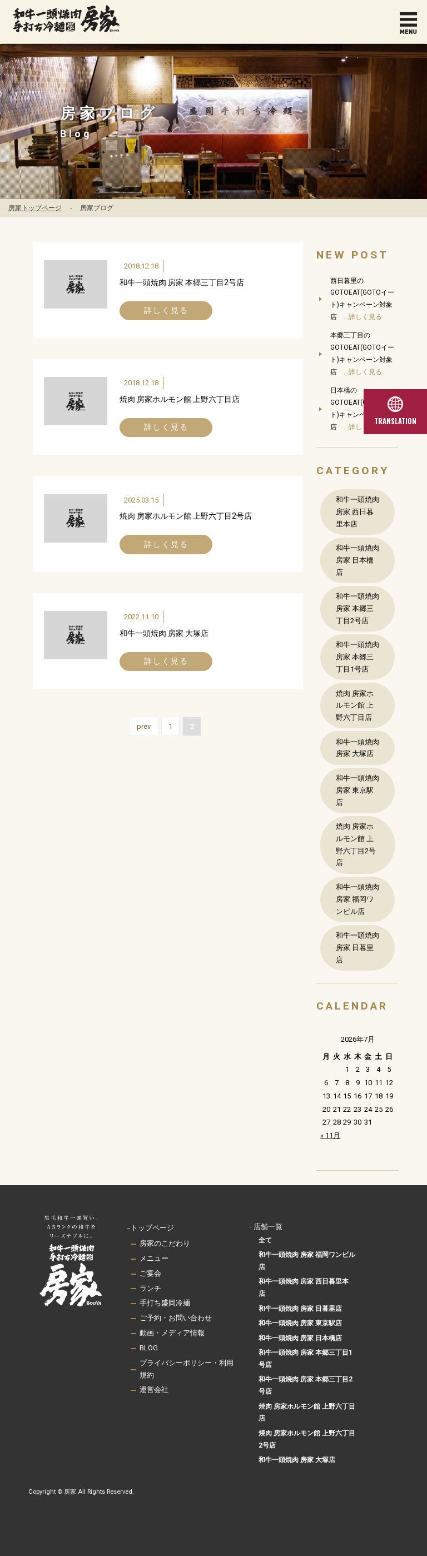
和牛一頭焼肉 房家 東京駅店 (357, 790)
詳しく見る (166, 310)
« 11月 (330, 1135)
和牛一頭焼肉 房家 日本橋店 (357, 560)
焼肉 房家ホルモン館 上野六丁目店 (180, 399)
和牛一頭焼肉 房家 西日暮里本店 (357, 511)
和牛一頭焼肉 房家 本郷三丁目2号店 (182, 282)
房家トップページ (35, 208)
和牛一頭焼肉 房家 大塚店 (164, 633)
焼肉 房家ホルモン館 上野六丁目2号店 (186, 516)
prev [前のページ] (144, 727)
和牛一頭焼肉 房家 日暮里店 (357, 947)
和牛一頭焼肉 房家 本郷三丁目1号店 (357, 656)
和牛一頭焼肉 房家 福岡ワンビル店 (357, 899)
